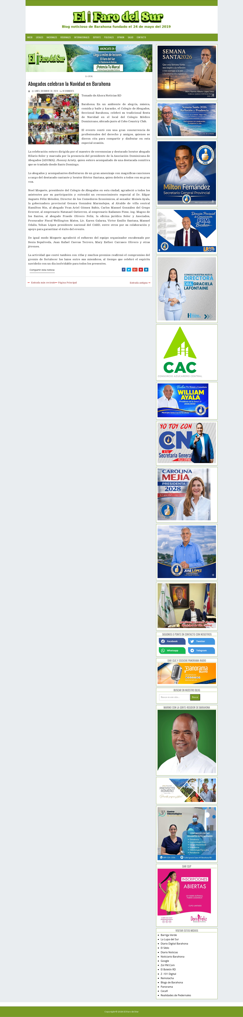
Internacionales (82, 37)
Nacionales (52, 37)
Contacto (141, 37)
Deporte (97, 37)
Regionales (66, 37)
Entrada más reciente (43, 282)
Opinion (120, 37)
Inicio (30, 37)
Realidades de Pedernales (176, 995)
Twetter (197, 641)
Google (165, 961)
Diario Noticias (169, 952)
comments (68, 90)
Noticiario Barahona (172, 956)
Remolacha (167, 978)
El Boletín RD (168, 969)
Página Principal (67, 282)
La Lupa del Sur (170, 939)
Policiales (109, 37)
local (90, 76)
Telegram (198, 650)
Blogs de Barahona (172, 982)
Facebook (169, 641)
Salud (130, 37)
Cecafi (164, 991)
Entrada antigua (139, 282)
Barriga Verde (169, 935)
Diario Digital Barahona (174, 943)
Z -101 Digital (168, 974)
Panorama (167, 986)
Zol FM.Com (168, 965)
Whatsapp (169, 650)
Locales (39, 37)
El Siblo (165, 948)
